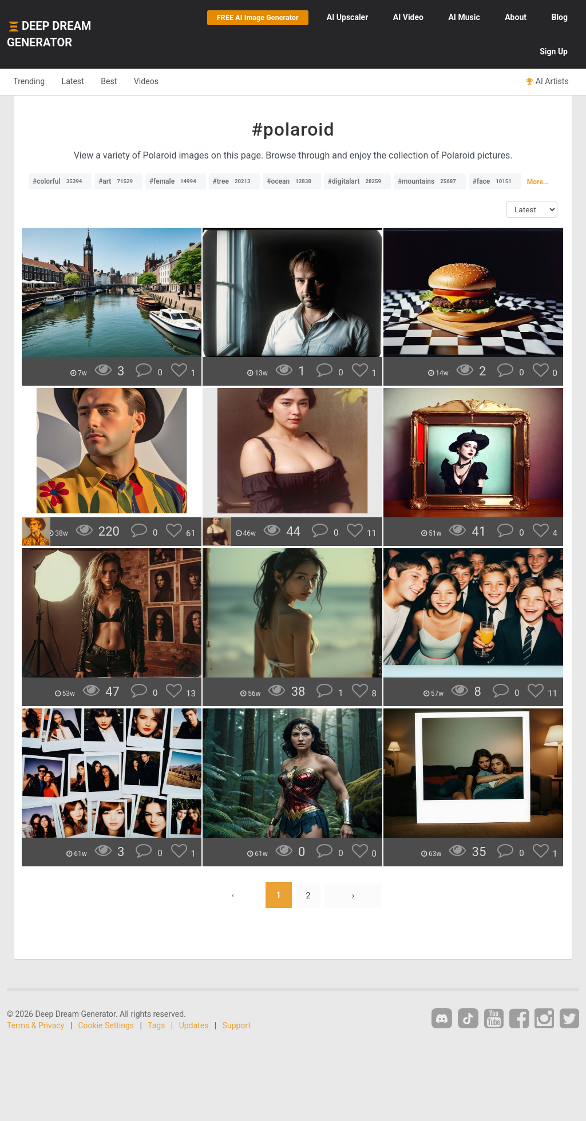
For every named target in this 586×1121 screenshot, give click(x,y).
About (515, 17)
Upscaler (347, 17)
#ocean (291, 181)
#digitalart (357, 181)
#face (495, 181)
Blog (559, 17)
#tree (234, 181)
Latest (81, 81)
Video (408, 17)
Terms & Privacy (35, 1025)
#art (118, 181)
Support (237, 1025)
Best (122, 81)
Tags (156, 1025)
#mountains (430, 181)
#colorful (60, 181)
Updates (194, 1025)
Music (464, 17)
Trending (31, 81)
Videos (164, 81)
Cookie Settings (106, 1025)
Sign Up (554, 51)
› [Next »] (354, 895)
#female (175, 181)
